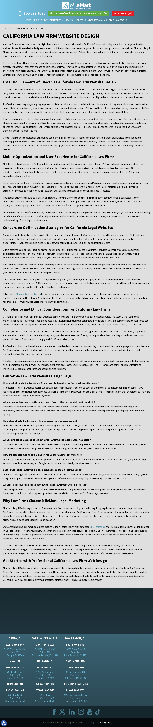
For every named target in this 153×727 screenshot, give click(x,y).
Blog (111, 20)
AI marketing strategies (28, 293)
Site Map (89, 722)
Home (28, 20)
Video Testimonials (97, 20)
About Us (37, 20)
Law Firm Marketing (54, 20)
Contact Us (121, 20)
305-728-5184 (15, 667)
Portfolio (81, 20)
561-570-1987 (75, 644)
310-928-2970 (75, 690)
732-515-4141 (15, 690)
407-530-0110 (45, 667)
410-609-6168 (75, 667)
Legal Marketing (9, 28)
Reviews (69, 20)
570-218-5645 (45, 690)
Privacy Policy (106, 722)
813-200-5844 (15, 644)
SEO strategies (97, 526)
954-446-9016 (45, 644)
